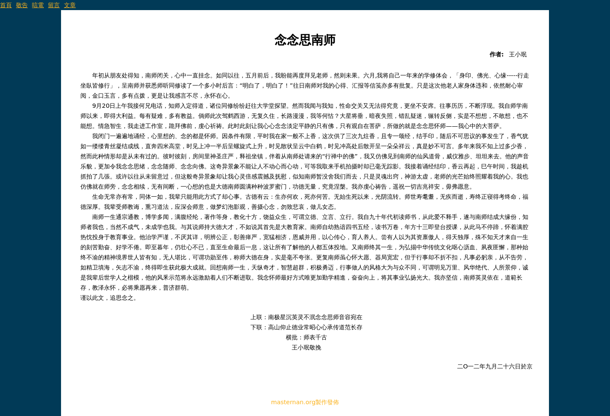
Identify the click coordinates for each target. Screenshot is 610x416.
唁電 (38, 5)
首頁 (6, 5)
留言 (54, 5)
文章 (70, 5)
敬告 (22, 5)
